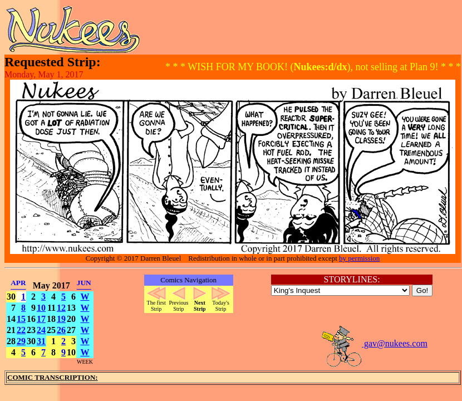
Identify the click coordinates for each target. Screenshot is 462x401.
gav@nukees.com (374, 343)
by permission (359, 258)
